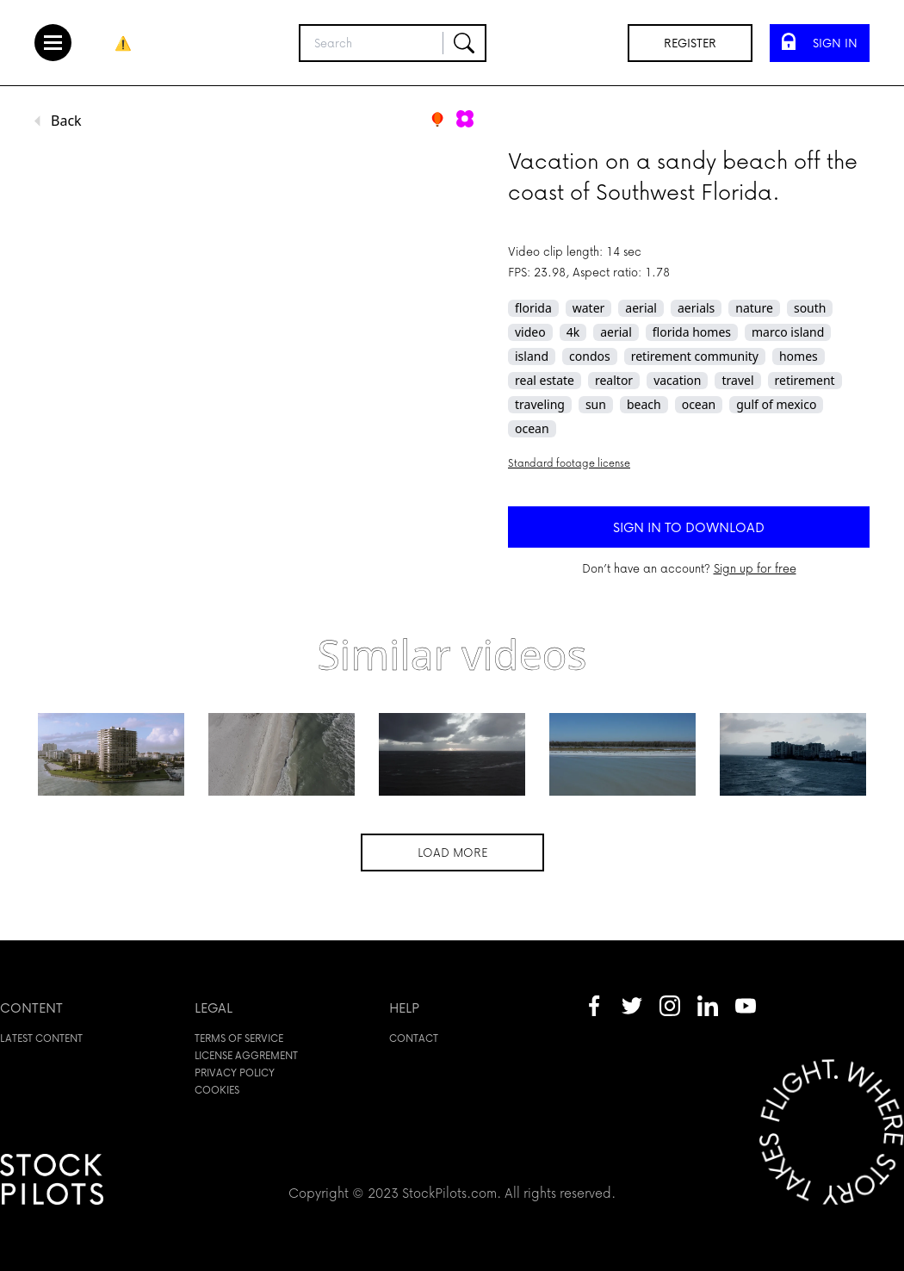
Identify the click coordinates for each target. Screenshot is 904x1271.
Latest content (41, 1038)
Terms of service (239, 1038)
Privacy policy (235, 1072)
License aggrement (246, 1055)
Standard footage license (569, 463)
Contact (413, 1038)
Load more (452, 852)
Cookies (217, 1090)
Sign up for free (755, 568)
